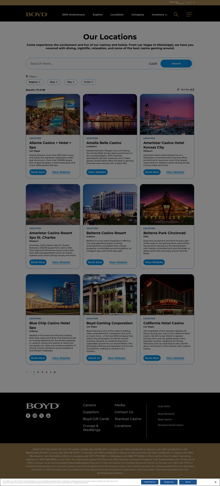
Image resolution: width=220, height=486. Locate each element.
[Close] (215, 482)
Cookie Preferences (149, 482)
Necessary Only (168, 482)
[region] (110, 482)
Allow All (188, 482)
